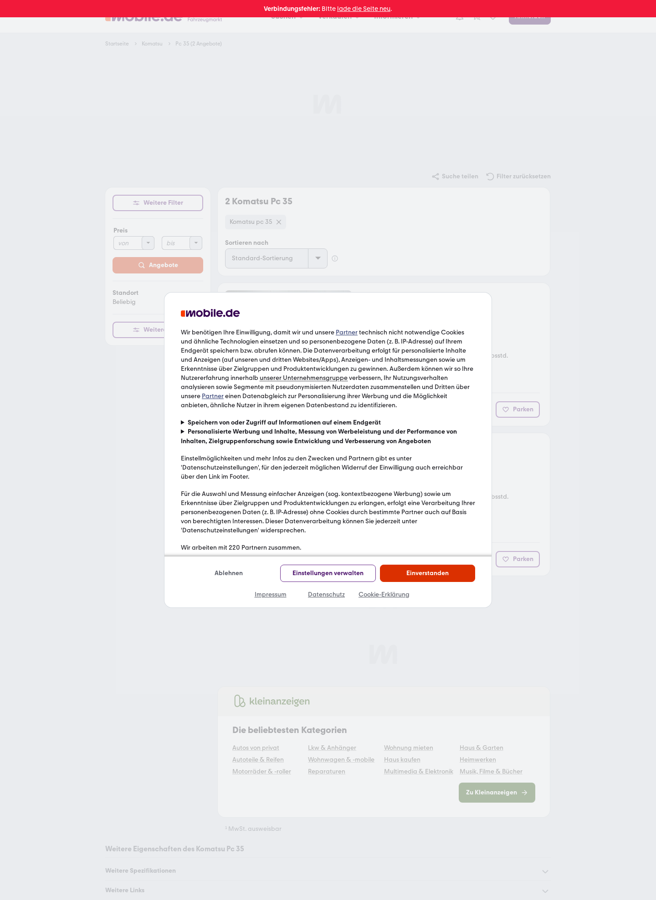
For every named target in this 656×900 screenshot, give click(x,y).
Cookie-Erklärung (384, 594)
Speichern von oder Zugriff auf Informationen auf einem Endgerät (284, 422)
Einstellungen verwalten (328, 573)
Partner (347, 332)
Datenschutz (326, 594)
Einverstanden (427, 573)
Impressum (271, 594)
